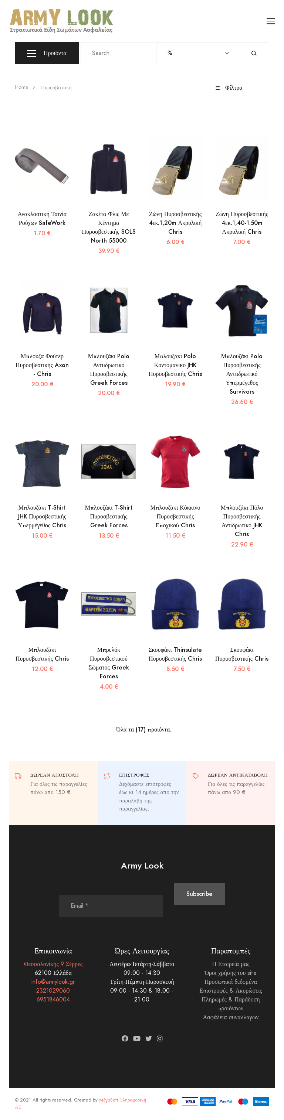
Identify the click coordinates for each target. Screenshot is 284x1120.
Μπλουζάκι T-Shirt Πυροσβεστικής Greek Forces (109, 516)
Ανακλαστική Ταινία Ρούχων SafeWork (42, 218)
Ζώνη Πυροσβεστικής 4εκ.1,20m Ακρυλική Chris (175, 223)
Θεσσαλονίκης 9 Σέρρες (53, 964)
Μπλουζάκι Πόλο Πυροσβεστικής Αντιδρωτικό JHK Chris (241, 520)
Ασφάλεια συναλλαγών (231, 1017)
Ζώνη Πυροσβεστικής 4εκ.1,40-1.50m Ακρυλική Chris (242, 223)
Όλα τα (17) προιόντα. (142, 729)
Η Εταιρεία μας (230, 964)
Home (21, 87)
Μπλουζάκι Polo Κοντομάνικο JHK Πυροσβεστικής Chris (175, 365)
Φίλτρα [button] (228, 88)
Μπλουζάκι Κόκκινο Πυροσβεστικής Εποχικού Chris (175, 516)
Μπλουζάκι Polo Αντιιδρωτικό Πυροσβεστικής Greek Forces (109, 369)
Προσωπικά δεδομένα (230, 982)
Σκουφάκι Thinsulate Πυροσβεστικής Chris (175, 654)
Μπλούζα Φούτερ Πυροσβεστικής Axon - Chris (42, 365)
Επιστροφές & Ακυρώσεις (230, 991)
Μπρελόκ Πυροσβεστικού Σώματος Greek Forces (108, 663)
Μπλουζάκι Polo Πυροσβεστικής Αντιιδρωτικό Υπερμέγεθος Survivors (242, 374)
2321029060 (53, 991)
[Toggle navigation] (270, 21)
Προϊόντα (47, 53)
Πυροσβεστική (56, 87)
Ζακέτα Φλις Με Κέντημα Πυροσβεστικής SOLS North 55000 (108, 227)
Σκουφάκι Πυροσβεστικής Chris (241, 654)
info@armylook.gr (53, 982)
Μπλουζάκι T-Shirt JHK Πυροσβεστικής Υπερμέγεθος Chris (42, 516)
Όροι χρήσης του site (230, 973)
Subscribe (199, 894)
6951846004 (53, 1000)
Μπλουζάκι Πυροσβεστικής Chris (42, 654)
